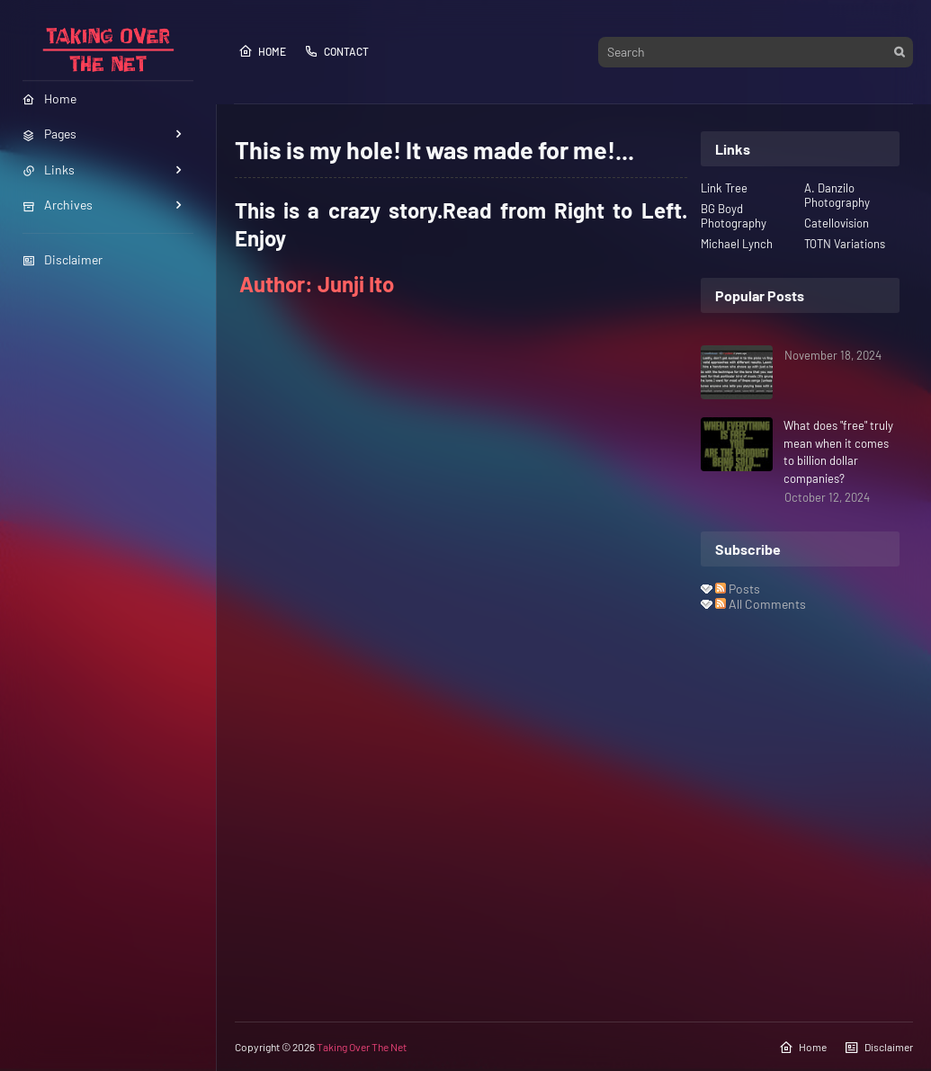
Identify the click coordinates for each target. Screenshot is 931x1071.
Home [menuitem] (49, 98)
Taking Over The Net (362, 1046)
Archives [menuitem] (57, 204)
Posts (737, 588)
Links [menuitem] (48, 169)
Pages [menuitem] (49, 133)
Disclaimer (62, 259)
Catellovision (836, 223)
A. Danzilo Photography (837, 195)
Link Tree (724, 188)
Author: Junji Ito (316, 284)
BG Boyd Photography (733, 215)
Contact (336, 51)
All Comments (760, 603)
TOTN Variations (844, 244)
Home (262, 51)
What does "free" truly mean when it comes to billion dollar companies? (838, 452)
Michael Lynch (737, 244)
